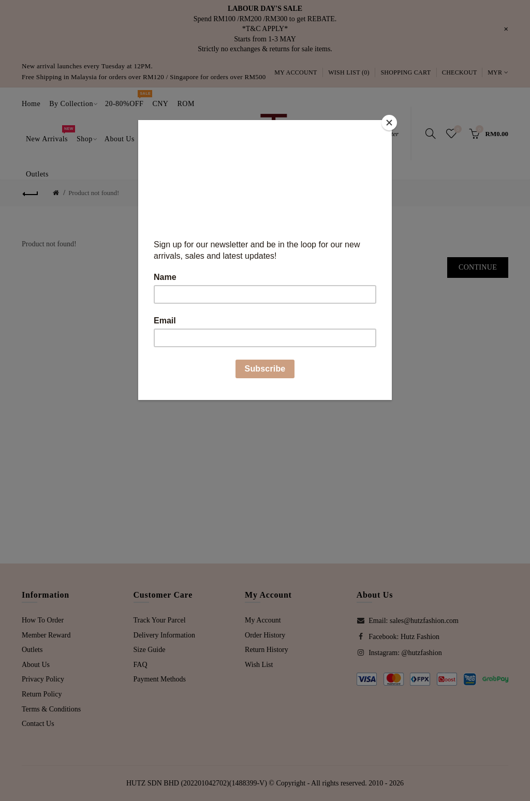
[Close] (389, 122)
